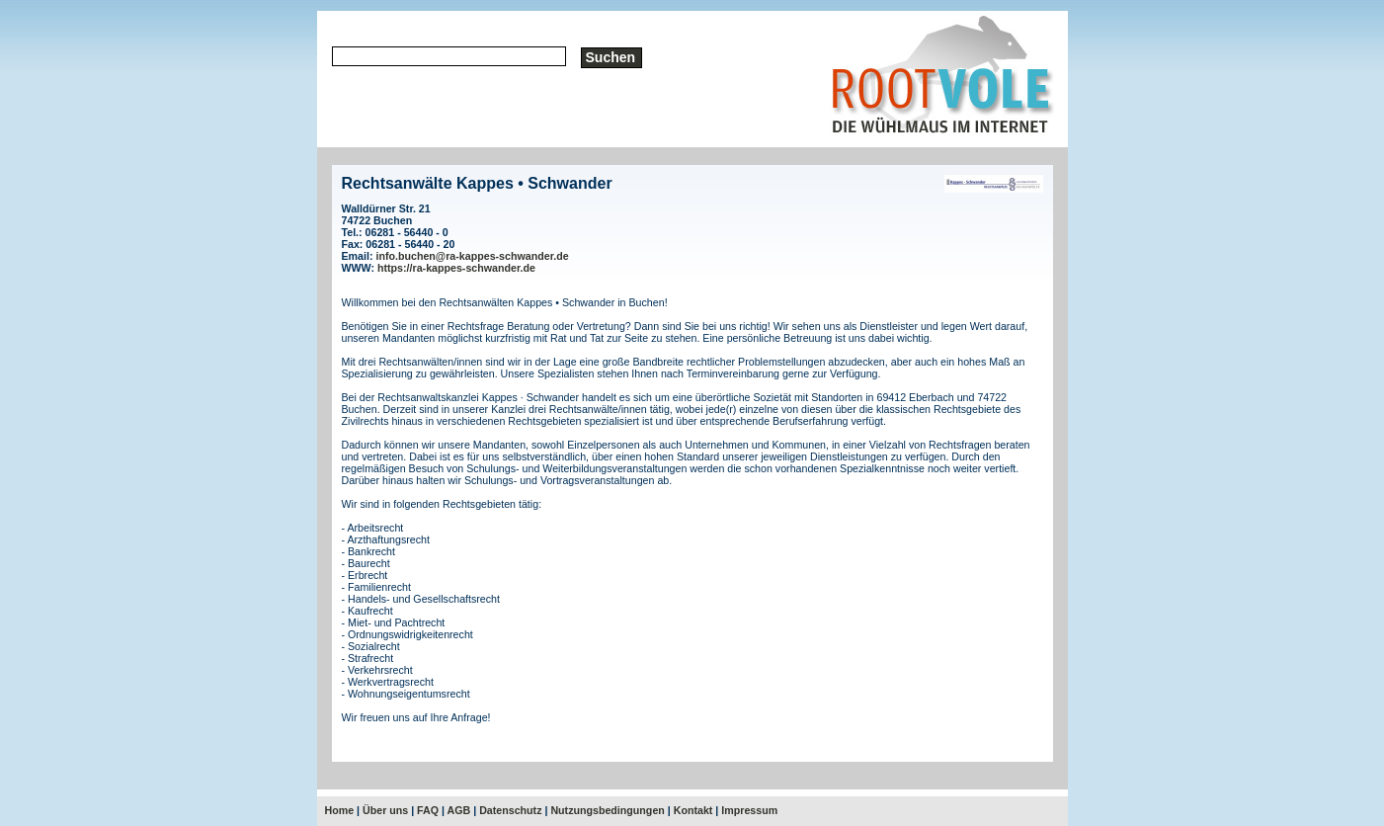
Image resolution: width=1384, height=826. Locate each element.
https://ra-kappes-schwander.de (456, 268)
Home (340, 810)
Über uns (385, 810)
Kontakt (693, 810)
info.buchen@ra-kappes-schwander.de (471, 256)
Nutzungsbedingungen (607, 810)
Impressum (749, 810)
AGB (459, 810)
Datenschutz (510, 810)
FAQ (428, 810)
